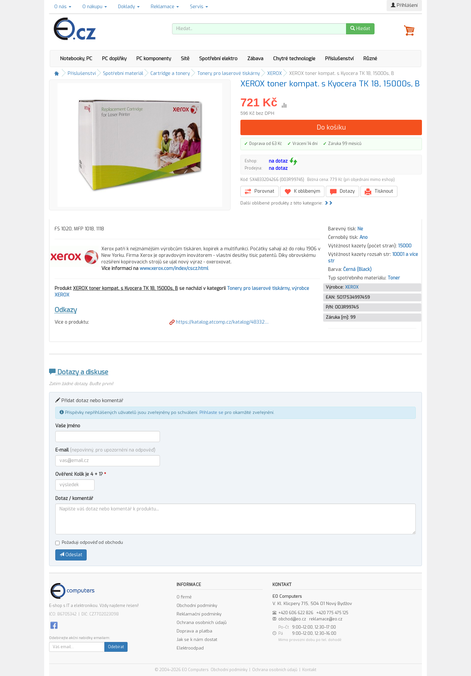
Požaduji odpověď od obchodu (89, 542)
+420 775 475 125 (332, 612)
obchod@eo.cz (292, 619)
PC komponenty (153, 58)
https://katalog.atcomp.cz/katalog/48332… (219, 322)
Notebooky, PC (76, 58)
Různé (370, 58)
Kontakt (309, 669)
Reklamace (165, 7)
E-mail (105, 450)
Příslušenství (339, 58)
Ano (363, 237)
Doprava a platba (194, 631)
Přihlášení (404, 5)
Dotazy (342, 191)
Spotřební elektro (218, 58)
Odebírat (116, 646)
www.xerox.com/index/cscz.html (174, 268)
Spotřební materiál (123, 73)
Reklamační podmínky (199, 614)
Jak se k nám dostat (197, 639)
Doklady (129, 7)
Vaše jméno (67, 426)
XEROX (274, 73)
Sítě (185, 58)
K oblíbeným (302, 191)
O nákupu (94, 7)
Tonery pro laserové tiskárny (228, 73)
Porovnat (259, 191)
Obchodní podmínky (197, 605)
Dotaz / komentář (74, 498)
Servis (199, 7)
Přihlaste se (211, 412)
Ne (360, 229)
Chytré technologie (294, 58)
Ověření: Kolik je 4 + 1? (80, 474)
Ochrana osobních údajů (202, 622)
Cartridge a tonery (170, 73)
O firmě (184, 597)
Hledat (360, 29)
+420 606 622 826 (295, 612)
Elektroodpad (190, 648)
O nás (62, 7)
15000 (404, 246)
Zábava (255, 58)
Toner (394, 278)
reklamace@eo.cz (325, 619)
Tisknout (379, 191)
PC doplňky (114, 58)
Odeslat (71, 555)
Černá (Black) (357, 269)
